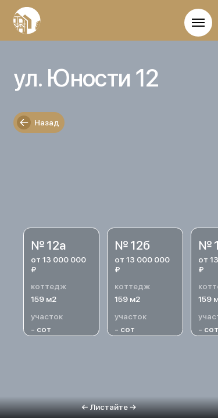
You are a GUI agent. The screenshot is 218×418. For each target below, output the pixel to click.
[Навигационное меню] (198, 23)
